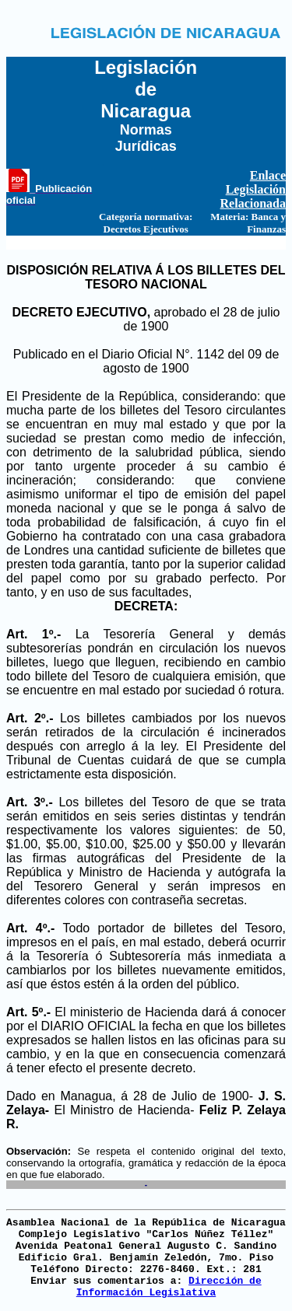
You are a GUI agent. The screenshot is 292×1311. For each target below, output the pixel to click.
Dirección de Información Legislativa (169, 1287)
